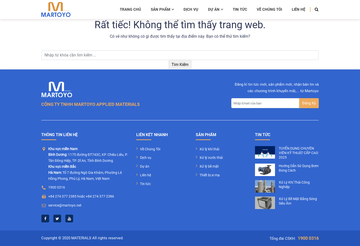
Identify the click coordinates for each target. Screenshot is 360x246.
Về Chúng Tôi (150, 149)
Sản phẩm (162, 9)
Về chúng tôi (269, 9)
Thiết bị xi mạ (210, 175)
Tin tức (240, 9)
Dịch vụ (191, 9)
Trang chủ (130, 9)
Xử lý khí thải (209, 149)
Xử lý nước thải (211, 158)
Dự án (215, 9)
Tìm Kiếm (180, 64)
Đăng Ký (309, 103)
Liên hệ (298, 9)
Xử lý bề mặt (209, 166)
